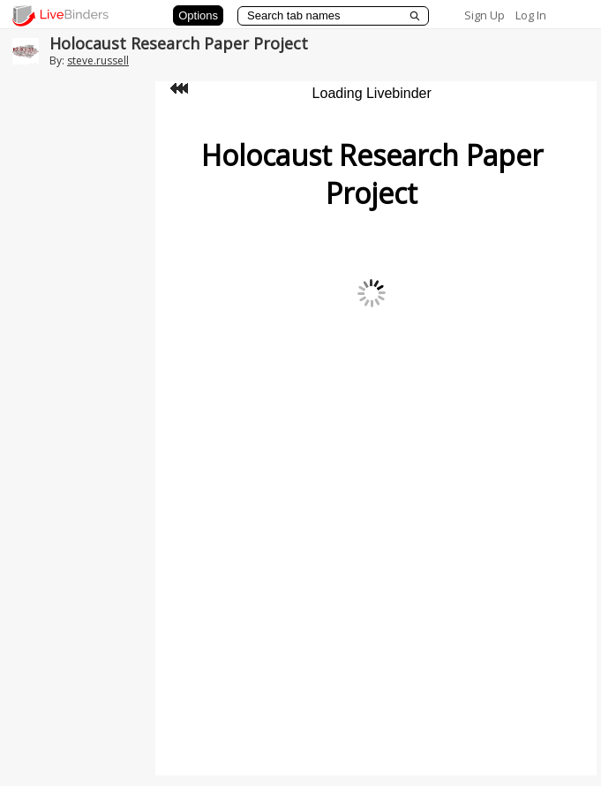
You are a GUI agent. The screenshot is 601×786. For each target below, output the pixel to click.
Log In (530, 15)
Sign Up (484, 15)
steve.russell (98, 60)
